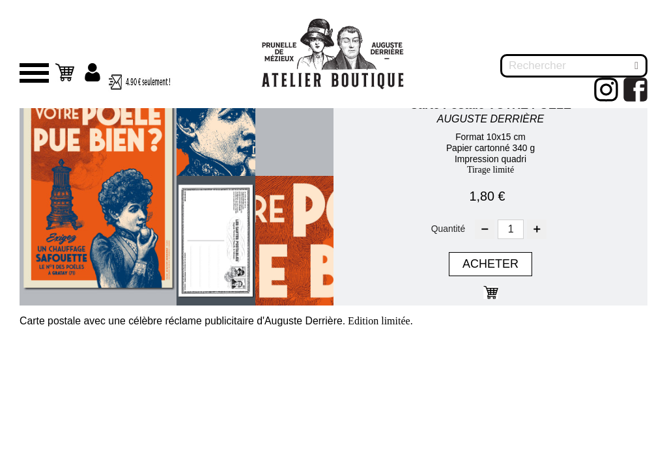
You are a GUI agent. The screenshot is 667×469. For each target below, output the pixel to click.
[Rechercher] (573, 66)
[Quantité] (511, 229)
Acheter (490, 263)
